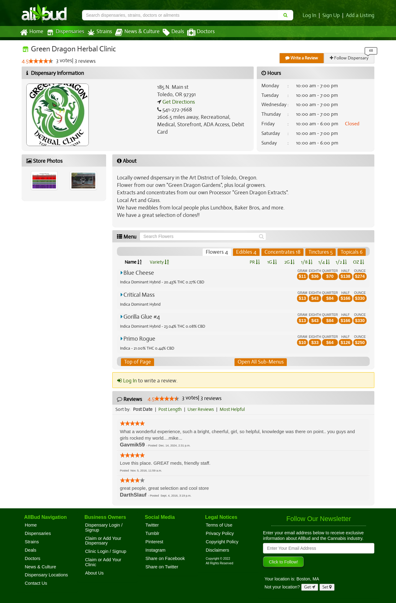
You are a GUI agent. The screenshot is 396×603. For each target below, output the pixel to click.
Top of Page (137, 362)
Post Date (143, 409)
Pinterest (154, 541)
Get (309, 587)
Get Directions (178, 102)
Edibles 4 (247, 252)
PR (254, 262)
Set (327, 587)
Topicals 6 (352, 252)
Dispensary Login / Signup (104, 527)
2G (289, 262)
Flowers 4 (218, 252)
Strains (97, 32)
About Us (94, 573)
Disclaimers (217, 550)
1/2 (341, 262)
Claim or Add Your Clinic (103, 562)
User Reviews (202, 409)
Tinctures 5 (320, 252)
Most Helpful (234, 409)
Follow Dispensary (349, 58)
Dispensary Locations (46, 575)
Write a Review (302, 58)
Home (31, 32)
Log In (310, 15)
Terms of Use (219, 525)
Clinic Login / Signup (105, 551)
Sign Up (332, 15)
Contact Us (36, 583)
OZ (358, 262)
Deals (168, 32)
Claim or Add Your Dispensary (103, 541)
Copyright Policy (222, 541)
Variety (159, 262)
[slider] (40, 61)
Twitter (152, 525)
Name (133, 262)
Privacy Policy (220, 533)
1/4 (323, 262)
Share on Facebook (165, 558)
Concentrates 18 (282, 252)
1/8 (306, 262)
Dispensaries (64, 32)
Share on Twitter (161, 566)
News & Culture (134, 32)
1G (272, 262)
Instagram (155, 550)
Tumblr (152, 533)
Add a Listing (360, 15)
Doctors (195, 32)
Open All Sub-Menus (260, 362)
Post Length (171, 409)
